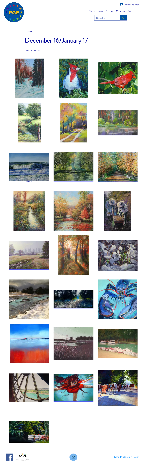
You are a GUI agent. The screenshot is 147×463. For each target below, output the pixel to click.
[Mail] (73, 457)
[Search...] (105, 18)
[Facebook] (9, 457)
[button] (109, 11)
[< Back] (34, 31)
